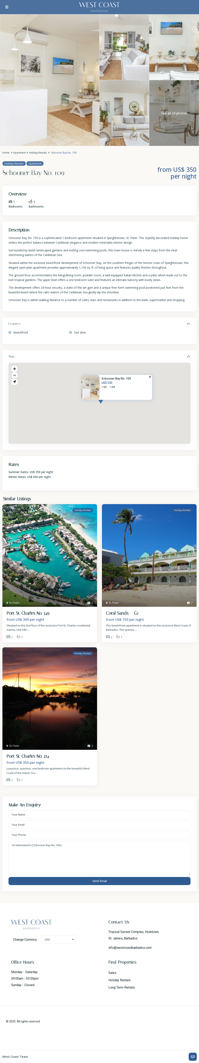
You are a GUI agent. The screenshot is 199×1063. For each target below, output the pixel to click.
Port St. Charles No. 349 (27, 613)
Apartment (19, 152)
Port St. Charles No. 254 (27, 756)
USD (47, 939)
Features (14, 324)
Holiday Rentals (38, 152)
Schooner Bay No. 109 (116, 378)
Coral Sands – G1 (122, 613)
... (29, 630)
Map (11, 356)
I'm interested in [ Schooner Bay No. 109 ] (99, 858)
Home (6, 152)
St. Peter (14, 603)
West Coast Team (15, 1056)
